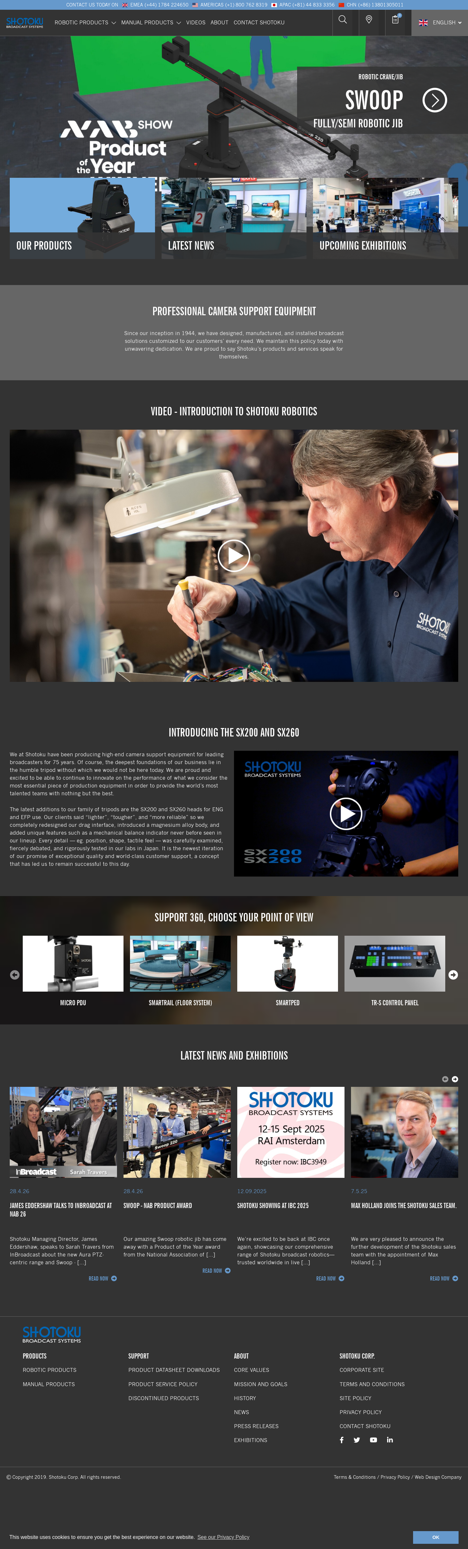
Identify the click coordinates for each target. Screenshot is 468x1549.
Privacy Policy (361, 1412)
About (219, 20)
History (245, 1398)
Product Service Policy (163, 1384)
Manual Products (151, 20)
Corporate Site (362, 1370)
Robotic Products (85, 20)
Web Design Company (438, 1477)
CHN (371, 5)
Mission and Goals (260, 1384)
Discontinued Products (163, 1398)
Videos (195, 20)
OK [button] (435, 1537)
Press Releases (256, 1426)
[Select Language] (439, 20)
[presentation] (453, 975)
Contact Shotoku (259, 20)
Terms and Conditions (372, 1384)
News (241, 1412)
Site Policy (355, 1398)
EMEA (155, 5)
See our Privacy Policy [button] (223, 1537)
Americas (229, 5)
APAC (303, 5)
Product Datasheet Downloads (174, 1370)
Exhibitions (250, 1440)
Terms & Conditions (355, 1477)
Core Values (251, 1370)
